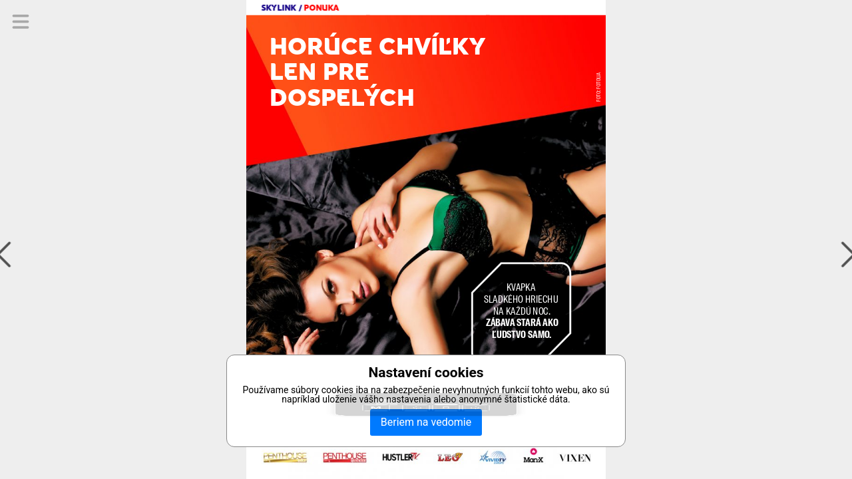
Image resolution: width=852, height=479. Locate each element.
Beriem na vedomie (426, 422)
